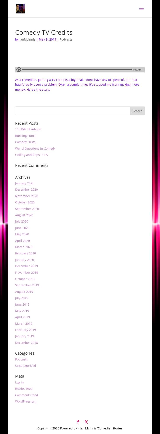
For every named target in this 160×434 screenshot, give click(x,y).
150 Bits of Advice (28, 129)
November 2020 (26, 196)
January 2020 (24, 260)
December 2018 (26, 343)
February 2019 (25, 330)
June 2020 (22, 228)
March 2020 (23, 247)
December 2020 (26, 189)
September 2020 (27, 209)
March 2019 (23, 323)
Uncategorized (25, 366)
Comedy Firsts (25, 142)
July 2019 (21, 298)
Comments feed (26, 395)
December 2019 (26, 266)
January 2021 (24, 183)
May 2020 (22, 234)
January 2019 (24, 336)
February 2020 (25, 253)
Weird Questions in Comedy (35, 148)
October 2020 (25, 202)
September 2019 (27, 285)
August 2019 (24, 292)
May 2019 (22, 311)
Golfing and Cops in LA (31, 155)
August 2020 (24, 215)
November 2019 (26, 272)
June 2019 (22, 304)
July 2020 (21, 221)
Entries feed (24, 389)
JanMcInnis (27, 39)
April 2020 (22, 241)
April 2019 (22, 317)
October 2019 (25, 279)
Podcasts (66, 39)
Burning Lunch (26, 136)
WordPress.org (25, 401)
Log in (19, 382)
